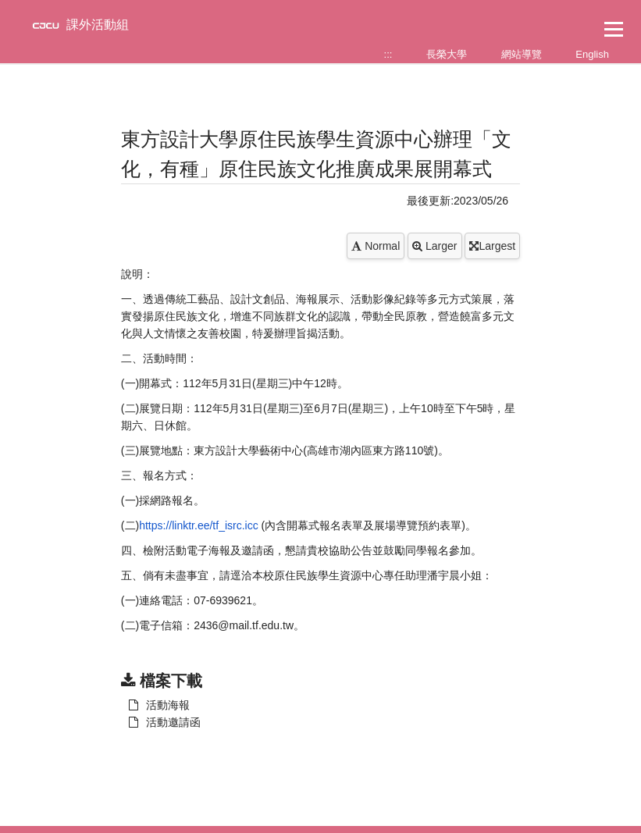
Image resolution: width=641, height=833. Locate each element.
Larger (434, 246)
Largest (492, 246)
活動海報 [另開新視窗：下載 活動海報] (159, 705)
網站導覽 (521, 54)
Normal (375, 246)
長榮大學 (446, 54)
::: (388, 54)
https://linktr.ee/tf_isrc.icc (200, 525)
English (592, 54)
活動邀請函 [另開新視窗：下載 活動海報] (165, 722)
